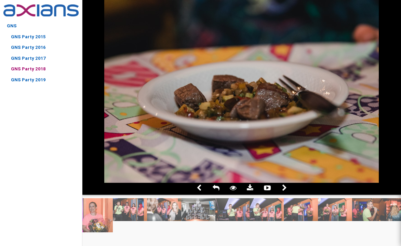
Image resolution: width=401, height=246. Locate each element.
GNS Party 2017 (28, 58)
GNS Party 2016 (28, 47)
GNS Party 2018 (28, 69)
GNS (12, 26)
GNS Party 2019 (28, 80)
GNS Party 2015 (28, 37)
